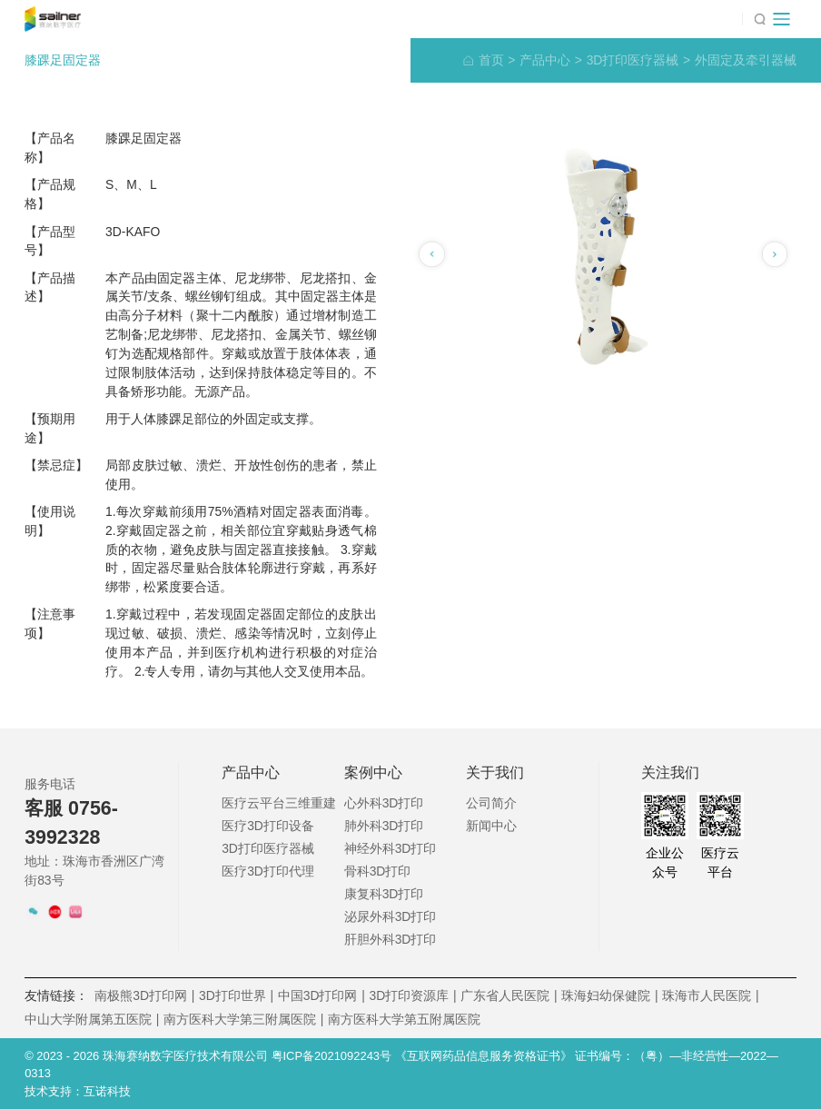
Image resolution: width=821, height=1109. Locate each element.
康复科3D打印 (384, 893)
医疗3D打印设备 (268, 825)
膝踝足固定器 (63, 60)
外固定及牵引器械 (745, 60)
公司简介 (491, 803)
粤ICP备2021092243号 (333, 1056)
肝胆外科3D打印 (390, 939)
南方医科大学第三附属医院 (243, 1019)
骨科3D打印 (377, 871)
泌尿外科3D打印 (390, 916)
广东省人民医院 (508, 995)
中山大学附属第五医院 (92, 1019)
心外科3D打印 (384, 803)
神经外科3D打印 (390, 848)
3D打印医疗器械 (639, 60)
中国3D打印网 (321, 995)
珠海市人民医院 (710, 995)
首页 (497, 60)
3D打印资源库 (412, 995)
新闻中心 (491, 825)
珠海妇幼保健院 (609, 995)
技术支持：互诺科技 (78, 1091)
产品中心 (550, 60)
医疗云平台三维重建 (279, 803)
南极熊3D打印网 (144, 995)
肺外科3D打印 (384, 825)
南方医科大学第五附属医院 (404, 1019)
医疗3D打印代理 (268, 871)
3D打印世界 (236, 995)
